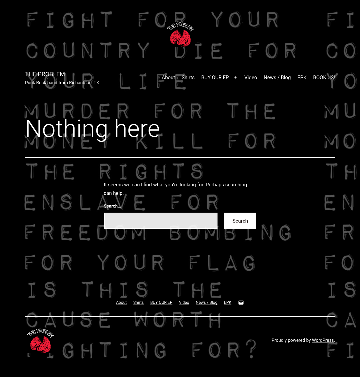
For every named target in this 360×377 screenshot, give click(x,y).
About (168, 77)
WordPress (323, 340)
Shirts (188, 77)
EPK (302, 77)
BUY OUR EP (215, 77)
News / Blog (277, 77)
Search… (112, 206)
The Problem (45, 74)
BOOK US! (324, 77)
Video (250, 77)
